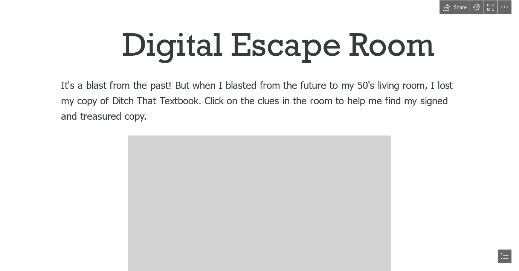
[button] (455, 7)
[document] (259, 135)
